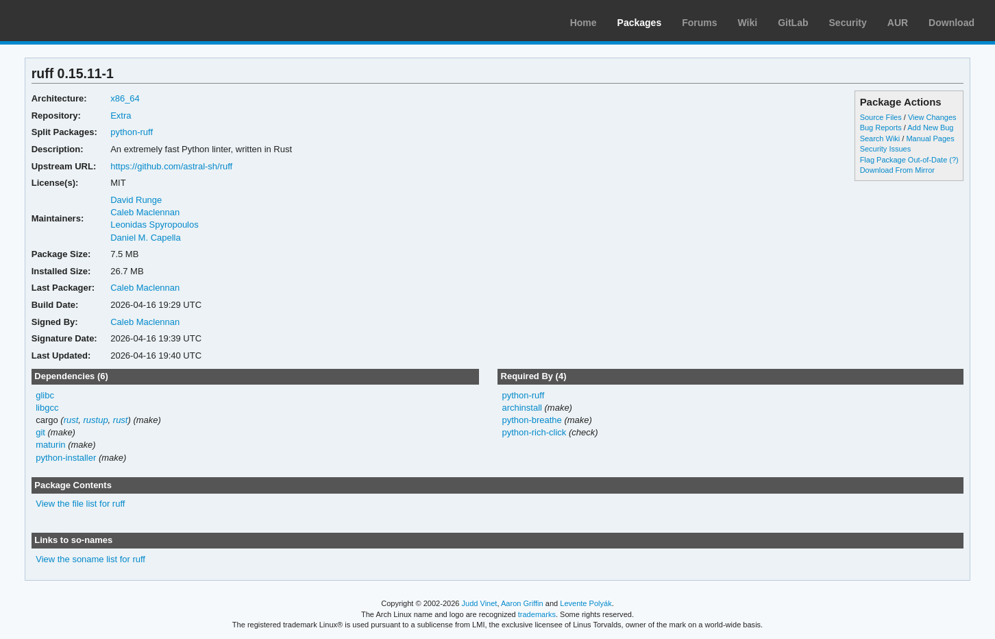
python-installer (66, 458)
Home (583, 22)
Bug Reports (881, 127)
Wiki (748, 22)
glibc (45, 395)
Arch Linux (75, 20)
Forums (699, 22)
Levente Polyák (585, 603)
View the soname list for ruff (90, 559)
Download (951, 22)
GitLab (793, 22)
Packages (639, 22)
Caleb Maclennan (145, 212)
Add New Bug (930, 127)
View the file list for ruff (80, 503)
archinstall (521, 407)
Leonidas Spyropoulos (154, 224)
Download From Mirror (897, 170)
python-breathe (531, 420)
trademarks (537, 614)
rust (71, 420)
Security (848, 22)
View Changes (932, 117)
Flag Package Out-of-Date (904, 160)
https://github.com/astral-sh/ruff (171, 166)
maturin (50, 444)
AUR (897, 22)
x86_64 (125, 98)
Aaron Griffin (522, 603)
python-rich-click (534, 432)
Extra (120, 115)
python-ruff (131, 132)
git (40, 432)
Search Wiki (880, 138)
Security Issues (885, 149)
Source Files (881, 117)
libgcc (47, 407)
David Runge (136, 200)
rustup (96, 420)
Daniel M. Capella (145, 237)
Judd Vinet (479, 603)
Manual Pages (930, 138)
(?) (953, 160)
